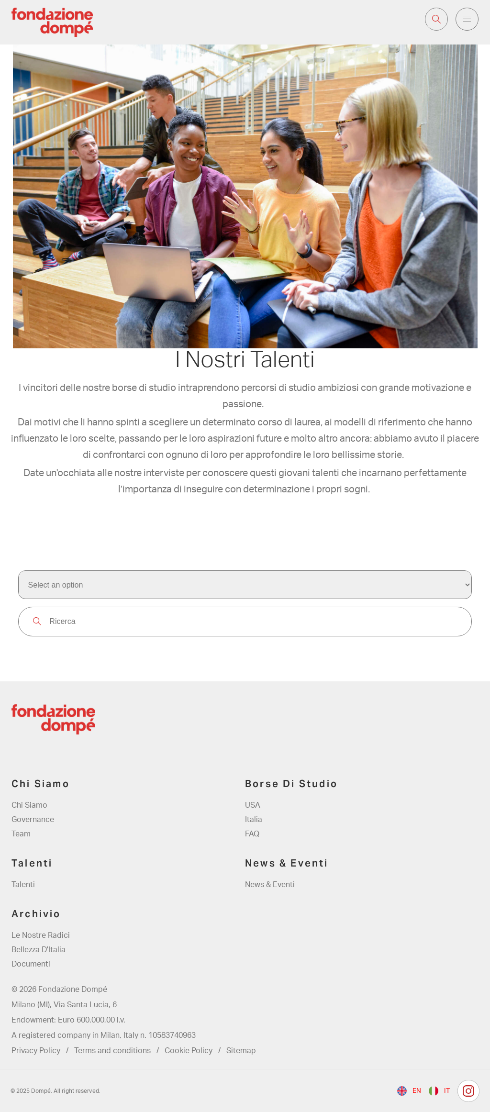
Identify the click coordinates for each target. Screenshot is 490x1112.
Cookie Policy (188, 1051)
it (447, 1091)
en (416, 1091)
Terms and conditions (112, 1051)
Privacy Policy (35, 1051)
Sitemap (241, 1051)
